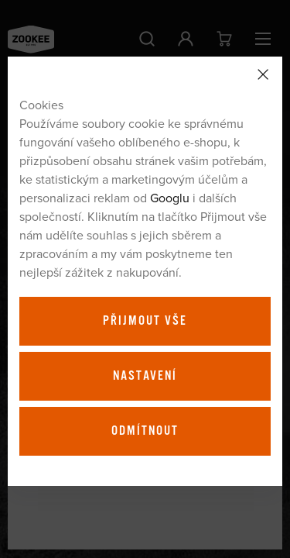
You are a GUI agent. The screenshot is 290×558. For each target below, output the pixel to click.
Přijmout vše (145, 321)
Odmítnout (145, 431)
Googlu (169, 197)
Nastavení (145, 376)
